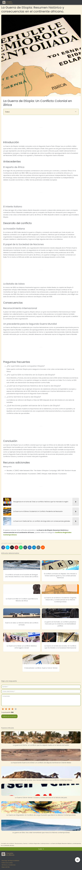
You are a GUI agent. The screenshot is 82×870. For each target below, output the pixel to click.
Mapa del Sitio (6, 867)
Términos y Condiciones (8, 865)
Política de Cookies (7, 863)
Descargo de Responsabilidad (10, 860)
